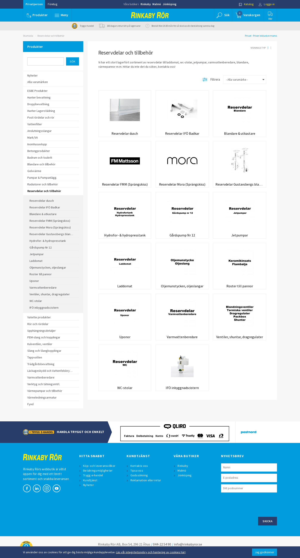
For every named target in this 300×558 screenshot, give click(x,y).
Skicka (267, 521)
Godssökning (139, 475)
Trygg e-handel (93, 475)
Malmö (156, 4)
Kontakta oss (139, 466)
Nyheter (88, 485)
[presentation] (253, 504)
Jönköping (169, 4)
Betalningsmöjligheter (98, 470)
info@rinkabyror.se (188, 544)
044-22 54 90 (162, 544)
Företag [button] (52, 4)
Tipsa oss (136, 470)
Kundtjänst (90, 480)
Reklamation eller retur (145, 480)
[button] (61, 15)
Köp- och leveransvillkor (99, 466)
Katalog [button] (246, 4)
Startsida (28, 35)
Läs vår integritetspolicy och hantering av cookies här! (151, 552)
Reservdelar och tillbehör (50, 35)
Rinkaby (146, 4)
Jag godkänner (264, 552)
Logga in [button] (266, 4)
